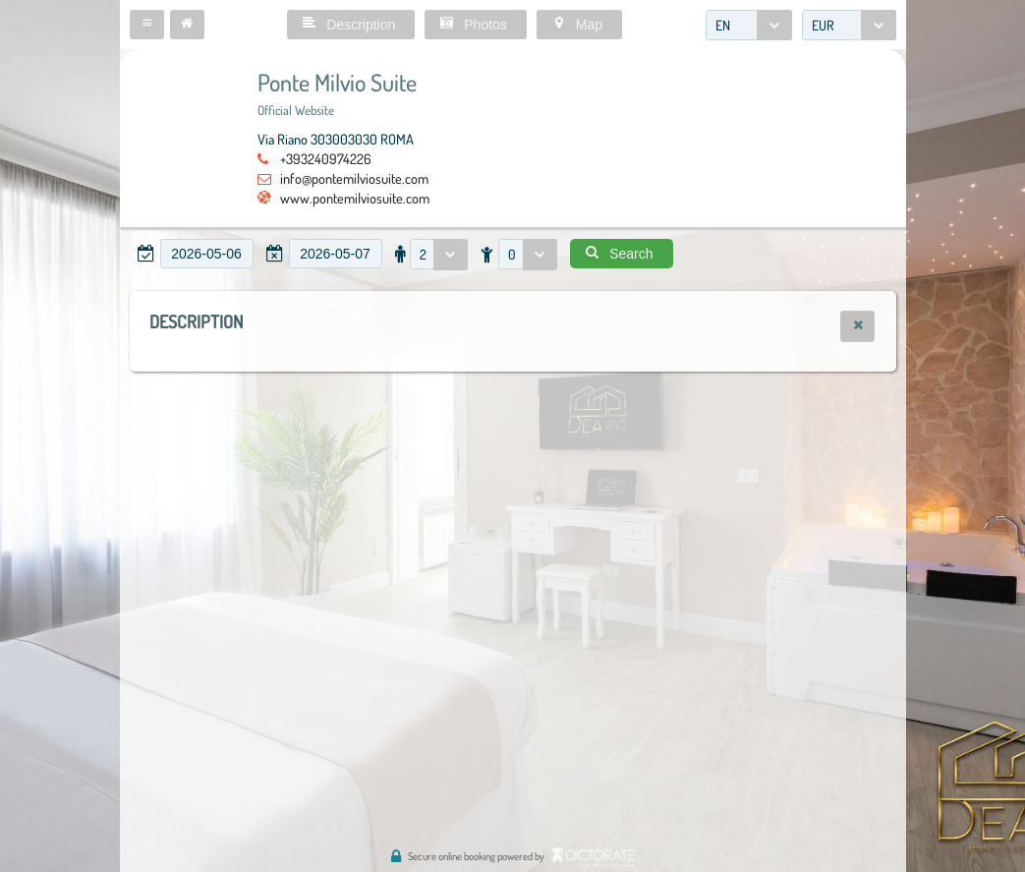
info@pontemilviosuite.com (354, 178)
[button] (147, 24)
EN (722, 25)
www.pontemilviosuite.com (354, 197)
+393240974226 (325, 158)
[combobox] (749, 25)
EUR (823, 25)
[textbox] (207, 253)
